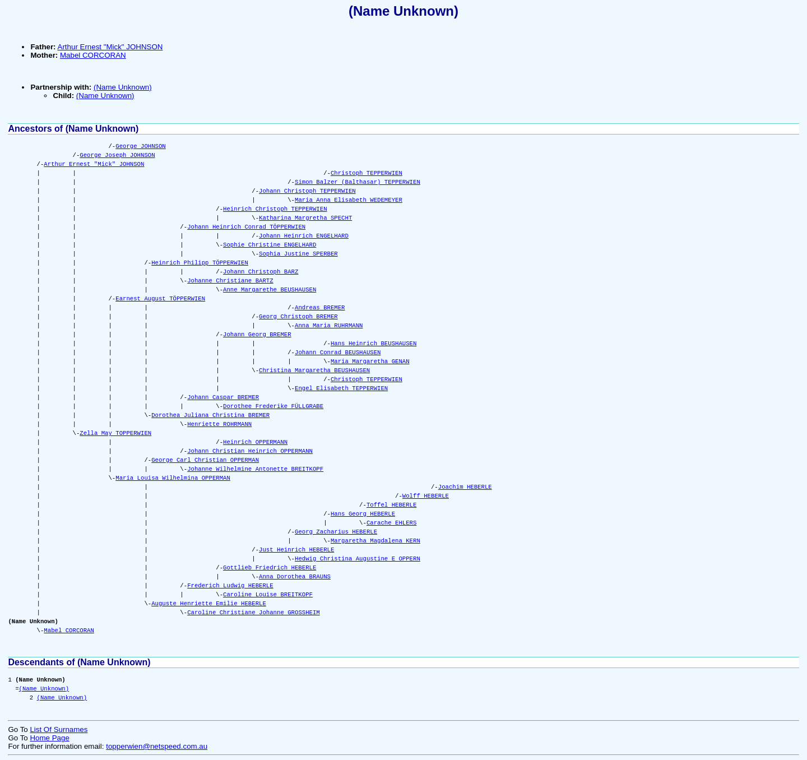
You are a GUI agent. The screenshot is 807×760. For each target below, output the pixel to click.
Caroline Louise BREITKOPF (268, 595)
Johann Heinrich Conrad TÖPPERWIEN (246, 227)
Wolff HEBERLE (425, 496)
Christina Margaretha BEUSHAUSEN (314, 370)
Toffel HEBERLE (392, 505)
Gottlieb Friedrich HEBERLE (269, 568)
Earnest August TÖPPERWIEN (160, 299)
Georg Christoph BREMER (298, 317)
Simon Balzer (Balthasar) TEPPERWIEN (357, 182)
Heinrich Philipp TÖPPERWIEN (199, 263)
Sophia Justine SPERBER (298, 254)
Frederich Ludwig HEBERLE (230, 586)
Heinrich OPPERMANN (255, 442)
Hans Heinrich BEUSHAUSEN (373, 343)
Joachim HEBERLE (465, 487)
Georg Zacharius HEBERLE (336, 532)
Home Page (49, 738)
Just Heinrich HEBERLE (296, 550)
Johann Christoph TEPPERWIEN (307, 191)
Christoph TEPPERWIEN (366, 173)
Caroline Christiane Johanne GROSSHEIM (253, 613)
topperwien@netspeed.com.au (156, 746)
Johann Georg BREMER (257, 335)
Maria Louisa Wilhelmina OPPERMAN (172, 478)
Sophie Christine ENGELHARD (269, 245)
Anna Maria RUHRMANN (329, 326)
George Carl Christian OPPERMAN (205, 460)
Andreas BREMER (320, 308)
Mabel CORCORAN (93, 55)
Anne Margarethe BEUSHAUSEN (269, 290)
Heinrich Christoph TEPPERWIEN (275, 209)
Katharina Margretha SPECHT (305, 218)
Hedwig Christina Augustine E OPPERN (357, 559)
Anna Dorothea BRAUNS (295, 577)
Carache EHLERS (392, 523)
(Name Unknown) (403, 10)
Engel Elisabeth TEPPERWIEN (341, 388)
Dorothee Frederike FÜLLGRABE (273, 406)
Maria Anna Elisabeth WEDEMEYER (348, 200)
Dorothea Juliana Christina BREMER (210, 415)
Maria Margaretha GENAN (370, 361)
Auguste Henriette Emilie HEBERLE (208, 604)
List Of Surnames (58, 729)
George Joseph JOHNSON (117, 155)
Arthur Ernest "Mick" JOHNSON (110, 47)
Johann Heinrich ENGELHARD (304, 236)
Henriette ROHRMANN (219, 424)
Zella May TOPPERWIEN (115, 433)
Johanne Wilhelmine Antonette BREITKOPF (255, 469)
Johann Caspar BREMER (223, 397)
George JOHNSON (140, 146)
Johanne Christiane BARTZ (230, 281)
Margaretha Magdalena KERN (375, 541)
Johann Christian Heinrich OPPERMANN (250, 451)
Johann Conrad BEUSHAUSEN (338, 352)
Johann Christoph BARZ (260, 272)
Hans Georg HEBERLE (363, 514)
